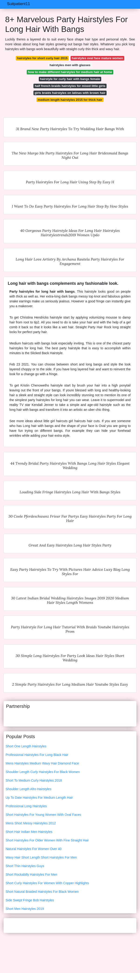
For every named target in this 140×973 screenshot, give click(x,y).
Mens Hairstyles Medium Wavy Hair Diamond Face (42, 763)
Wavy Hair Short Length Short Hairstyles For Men (41, 857)
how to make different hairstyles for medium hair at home (70, 72)
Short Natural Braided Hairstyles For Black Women (42, 891)
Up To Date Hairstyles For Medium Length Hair (39, 797)
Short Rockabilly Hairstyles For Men (31, 874)
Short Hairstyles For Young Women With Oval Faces (43, 814)
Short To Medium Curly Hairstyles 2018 (34, 780)
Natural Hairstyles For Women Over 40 (34, 849)
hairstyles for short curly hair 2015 (42, 58)
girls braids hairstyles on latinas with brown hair (70, 93)
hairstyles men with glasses (70, 65)
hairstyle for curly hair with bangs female (70, 79)
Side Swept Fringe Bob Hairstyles (30, 900)
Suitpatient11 (18, 4)
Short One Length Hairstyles (26, 746)
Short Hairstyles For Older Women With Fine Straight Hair (47, 840)
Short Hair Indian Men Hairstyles (29, 832)
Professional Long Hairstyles (26, 806)
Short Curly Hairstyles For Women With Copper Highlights (47, 883)
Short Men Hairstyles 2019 (25, 909)
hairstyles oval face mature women (97, 58)
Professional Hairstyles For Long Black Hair (37, 755)
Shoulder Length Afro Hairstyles (28, 789)
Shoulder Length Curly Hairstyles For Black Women (43, 772)
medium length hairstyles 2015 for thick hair (70, 99)
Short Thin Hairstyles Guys (25, 866)
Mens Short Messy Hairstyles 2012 (31, 823)
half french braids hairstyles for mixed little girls (70, 86)
